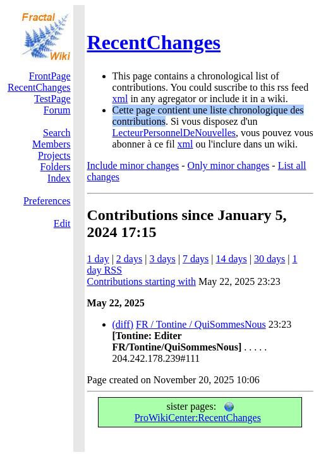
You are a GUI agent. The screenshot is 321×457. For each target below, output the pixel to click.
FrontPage (50, 76)
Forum (57, 110)
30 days (269, 258)
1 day (98, 258)
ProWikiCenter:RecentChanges (198, 412)
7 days (196, 258)
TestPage (52, 98)
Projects (54, 155)
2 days (129, 258)
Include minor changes (133, 165)
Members (51, 144)
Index (58, 178)
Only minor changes (229, 165)
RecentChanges (154, 42)
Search (57, 132)
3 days (162, 258)
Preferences (47, 200)
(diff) (122, 324)
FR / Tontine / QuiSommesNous (201, 324)
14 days (230, 258)
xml (120, 98)
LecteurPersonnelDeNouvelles (174, 132)
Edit (62, 223)
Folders (55, 166)
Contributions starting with (141, 281)
